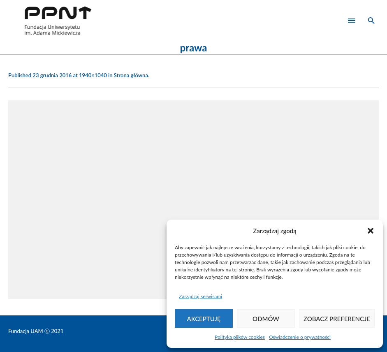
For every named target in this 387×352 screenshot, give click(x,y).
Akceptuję (204, 318)
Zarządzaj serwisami (200, 296)
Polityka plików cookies (240, 337)
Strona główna (131, 75)
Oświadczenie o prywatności (300, 337)
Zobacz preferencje (337, 318)
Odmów (266, 318)
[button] (370, 231)
